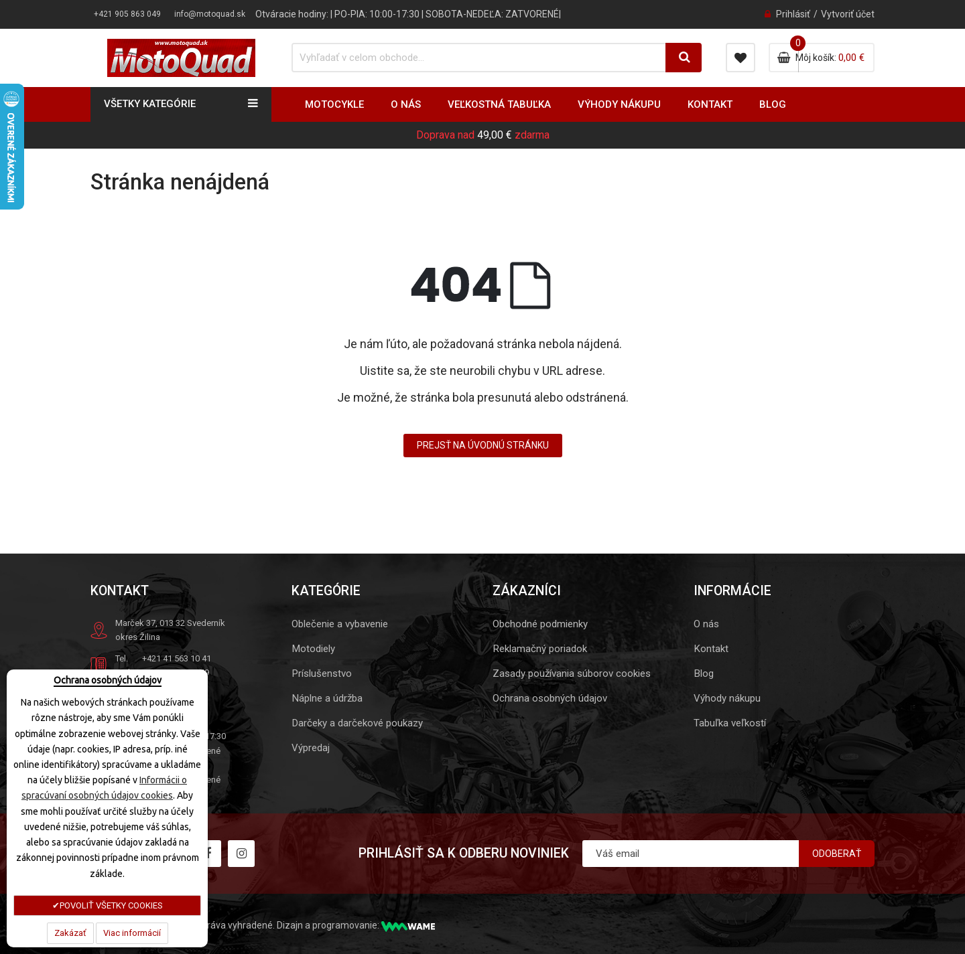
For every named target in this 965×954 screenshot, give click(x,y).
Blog (704, 673)
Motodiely (313, 649)
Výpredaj (311, 748)
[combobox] (472, 57)
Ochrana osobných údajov (550, 698)
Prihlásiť (793, 14)
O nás (706, 624)
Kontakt (711, 649)
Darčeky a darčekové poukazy (357, 723)
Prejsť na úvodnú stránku (483, 445)
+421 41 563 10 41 (176, 658)
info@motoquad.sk (209, 14)
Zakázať (70, 933)
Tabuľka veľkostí (730, 723)
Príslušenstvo (322, 673)
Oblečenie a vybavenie (340, 624)
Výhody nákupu (727, 698)
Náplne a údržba (327, 698)
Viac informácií (132, 933)
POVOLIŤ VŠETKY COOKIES (111, 905)
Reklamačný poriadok (540, 649)
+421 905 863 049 (127, 14)
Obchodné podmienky (540, 624)
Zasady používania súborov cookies (572, 673)
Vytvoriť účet (848, 14)
